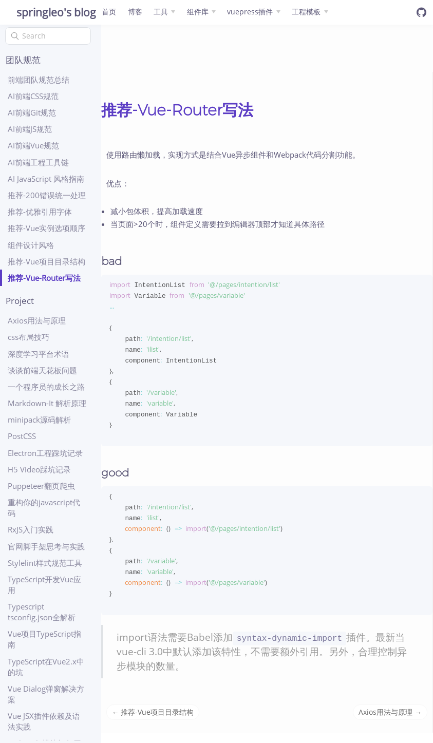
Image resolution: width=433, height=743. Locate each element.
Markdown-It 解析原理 (47, 403)
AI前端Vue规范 (33, 145)
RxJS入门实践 (30, 529)
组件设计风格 (31, 245)
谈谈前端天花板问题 (42, 370)
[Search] (48, 36)
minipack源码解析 (39, 419)
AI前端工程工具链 (38, 162)
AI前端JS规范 (30, 129)
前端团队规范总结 (38, 79)
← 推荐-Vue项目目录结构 (153, 722)
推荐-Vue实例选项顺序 (46, 228)
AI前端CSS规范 (33, 96)
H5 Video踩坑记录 (39, 469)
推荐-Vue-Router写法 (44, 278)
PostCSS (22, 436)
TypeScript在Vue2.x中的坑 (46, 666)
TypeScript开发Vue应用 (44, 584)
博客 (135, 11)
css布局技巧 (28, 337)
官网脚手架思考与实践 (46, 546)
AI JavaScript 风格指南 (46, 179)
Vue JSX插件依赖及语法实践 (44, 721)
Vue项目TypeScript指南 (44, 639)
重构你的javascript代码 (44, 507)
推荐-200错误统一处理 (47, 195)
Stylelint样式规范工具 (45, 563)
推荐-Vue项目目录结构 (46, 261)
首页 (109, 11)
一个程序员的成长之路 (46, 387)
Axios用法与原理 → (390, 722)
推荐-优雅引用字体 (40, 211)
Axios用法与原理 (37, 320)
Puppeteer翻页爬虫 (41, 486)
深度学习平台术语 (38, 354)
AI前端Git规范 (32, 112)
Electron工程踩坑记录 (45, 453)
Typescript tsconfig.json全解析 (42, 611)
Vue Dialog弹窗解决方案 (46, 693)
